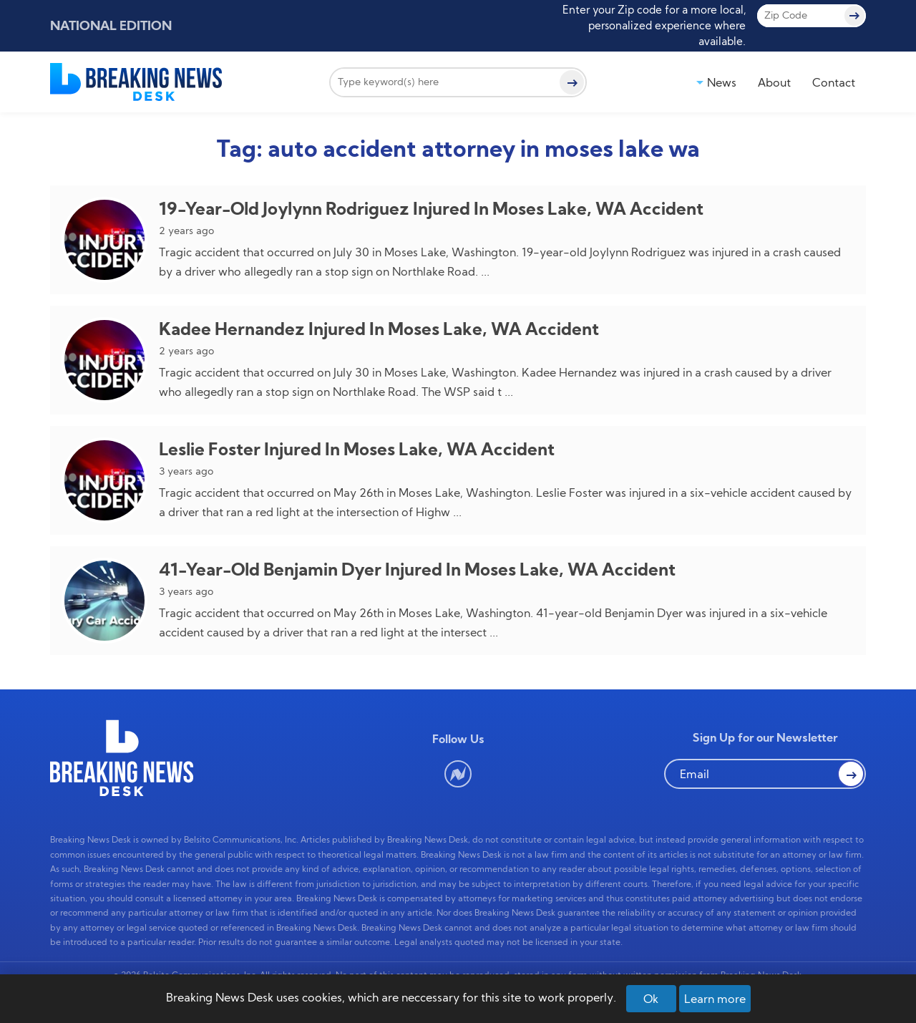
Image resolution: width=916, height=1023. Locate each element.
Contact (833, 82)
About (774, 82)
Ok (650, 999)
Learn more (715, 999)
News (721, 82)
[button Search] (850, 773)
